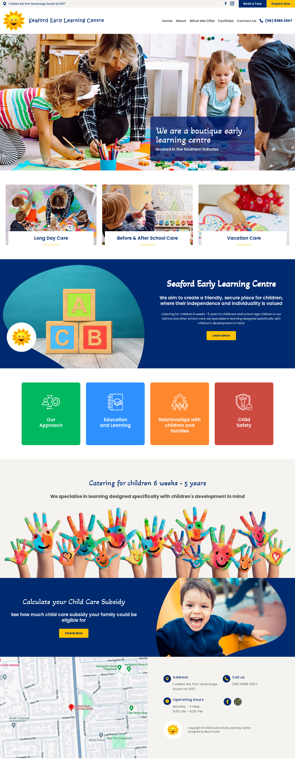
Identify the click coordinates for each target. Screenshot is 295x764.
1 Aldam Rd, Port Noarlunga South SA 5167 (34, 4)
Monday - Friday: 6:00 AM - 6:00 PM (188, 706)
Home (167, 20)
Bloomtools (212, 732)
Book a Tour (252, 4)
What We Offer (202, 20)
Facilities (226, 20)
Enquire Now (280, 4)
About (181, 20)
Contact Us (246, 20)
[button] (221, 335)
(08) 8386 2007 (275, 21)
